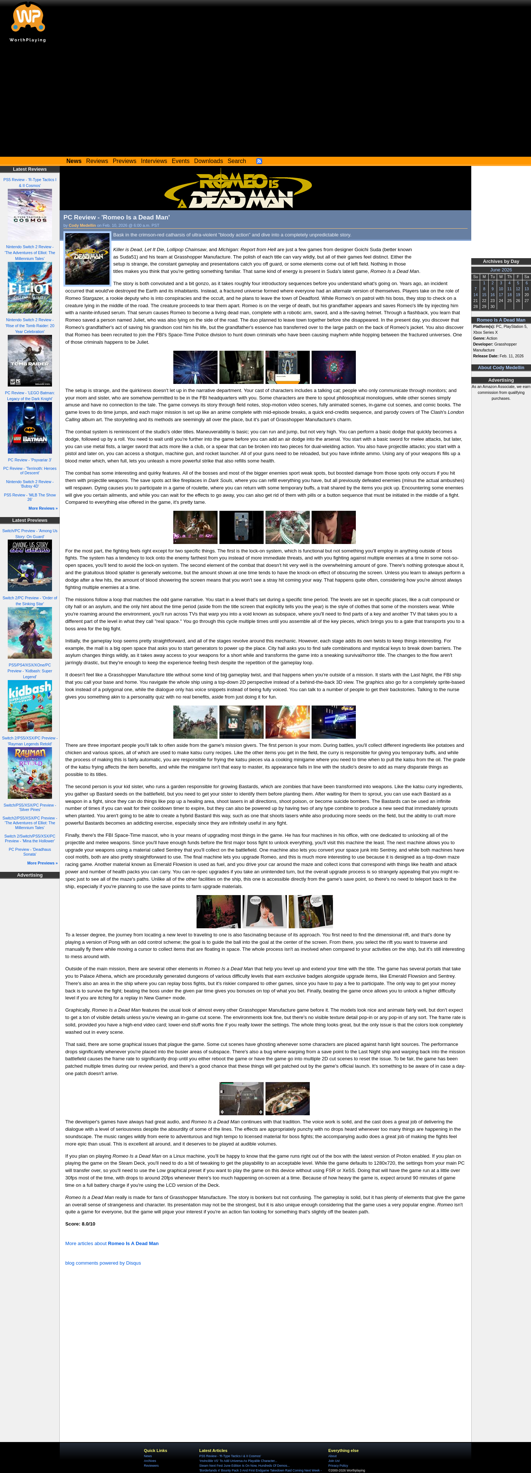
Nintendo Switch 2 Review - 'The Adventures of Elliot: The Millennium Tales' (29, 253)
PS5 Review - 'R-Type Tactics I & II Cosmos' (230, 1456)
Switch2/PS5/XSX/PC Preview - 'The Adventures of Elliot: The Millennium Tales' (30, 822)
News (148, 1456)
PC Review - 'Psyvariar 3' (30, 460)
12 (518, 289)
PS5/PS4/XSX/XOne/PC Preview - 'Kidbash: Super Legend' (29, 671)
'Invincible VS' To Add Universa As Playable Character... (238, 1461)
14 (475, 294)
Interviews (154, 161)
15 (484, 294)
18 (509, 294)
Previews (124, 161)
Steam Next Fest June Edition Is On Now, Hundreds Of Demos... (244, 1465)
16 (492, 294)
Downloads (208, 161)
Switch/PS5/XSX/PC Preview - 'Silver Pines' (30, 807)
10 (501, 289)
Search (237, 161)
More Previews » (42, 863)
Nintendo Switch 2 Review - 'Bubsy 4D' (30, 484)
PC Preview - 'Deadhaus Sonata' (30, 851)
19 (518, 294)
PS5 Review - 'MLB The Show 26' (30, 497)
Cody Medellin (82, 225)
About (332, 1456)
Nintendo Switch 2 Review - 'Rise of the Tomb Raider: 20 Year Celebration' (30, 326)
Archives (150, 1461)
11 (509, 289)
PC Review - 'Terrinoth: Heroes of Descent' (29, 470)
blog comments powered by (103, 1263)
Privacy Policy (338, 1465)
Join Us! (334, 1461)
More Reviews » (43, 508)
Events (181, 161)
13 (526, 289)
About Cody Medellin (501, 367)
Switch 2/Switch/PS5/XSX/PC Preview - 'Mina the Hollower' (29, 838)
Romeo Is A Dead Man (501, 320)
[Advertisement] (265, 101)
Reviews (97, 161)
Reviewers (151, 1465)
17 (501, 294)
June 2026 (501, 270)
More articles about (112, 1243)
